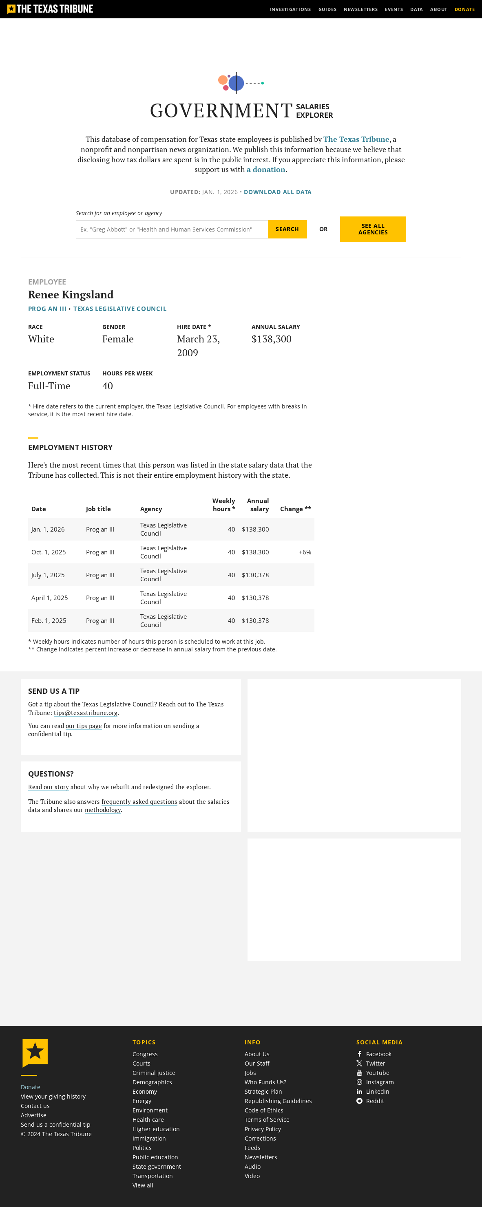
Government (222, 110)
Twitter (370, 1063)
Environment (150, 1110)
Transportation (153, 1176)
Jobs (250, 1073)
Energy (142, 1101)
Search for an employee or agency (119, 213)
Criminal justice (154, 1073)
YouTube (372, 1073)
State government (157, 1166)
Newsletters (261, 1157)
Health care (148, 1119)
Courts (141, 1063)
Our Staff (257, 1063)
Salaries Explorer (314, 111)
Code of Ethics (264, 1110)
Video (252, 1176)
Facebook (373, 1054)
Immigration (149, 1138)
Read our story (48, 787)
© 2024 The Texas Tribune (56, 1134)
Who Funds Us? (265, 1082)
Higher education (156, 1129)
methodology (103, 810)
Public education (155, 1157)
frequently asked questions (139, 801)
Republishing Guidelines (278, 1101)
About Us (257, 1054)
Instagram (375, 1082)
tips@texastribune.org (85, 713)
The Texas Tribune (356, 139)
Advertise (33, 1115)
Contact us (35, 1106)
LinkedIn (372, 1091)
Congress (145, 1054)
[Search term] (172, 229)
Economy (145, 1091)
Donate (30, 1087)
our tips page (84, 726)
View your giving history (53, 1096)
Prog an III (47, 309)
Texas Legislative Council (119, 309)
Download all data (278, 192)
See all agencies (373, 229)
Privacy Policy (263, 1129)
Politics (142, 1148)
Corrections (260, 1138)
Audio (253, 1166)
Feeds (253, 1148)
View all (143, 1185)
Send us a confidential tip (56, 1124)
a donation (266, 169)
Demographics (152, 1082)
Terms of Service (267, 1119)
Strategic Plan (263, 1091)
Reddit (370, 1101)
